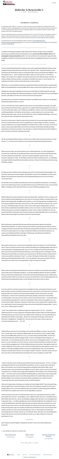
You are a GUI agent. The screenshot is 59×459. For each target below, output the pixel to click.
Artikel (36, 442)
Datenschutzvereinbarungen (35, 454)
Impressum (25, 454)
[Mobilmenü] (54, 2)
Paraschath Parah (10, 435)
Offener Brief (29, 435)
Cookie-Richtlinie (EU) (47, 454)
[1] (2, 423)
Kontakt (18, 454)
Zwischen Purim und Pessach (48, 435)
